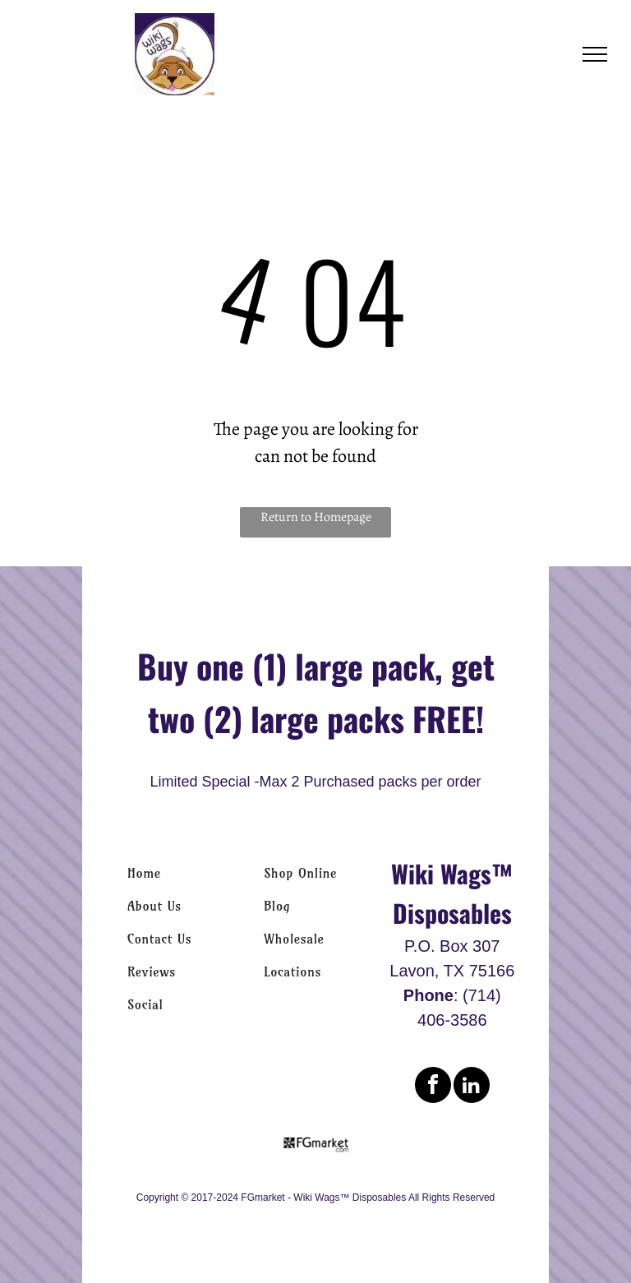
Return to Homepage (315, 517)
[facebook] (433, 1087)
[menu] (594, 54)
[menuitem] (178, 872)
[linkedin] (472, 1087)
